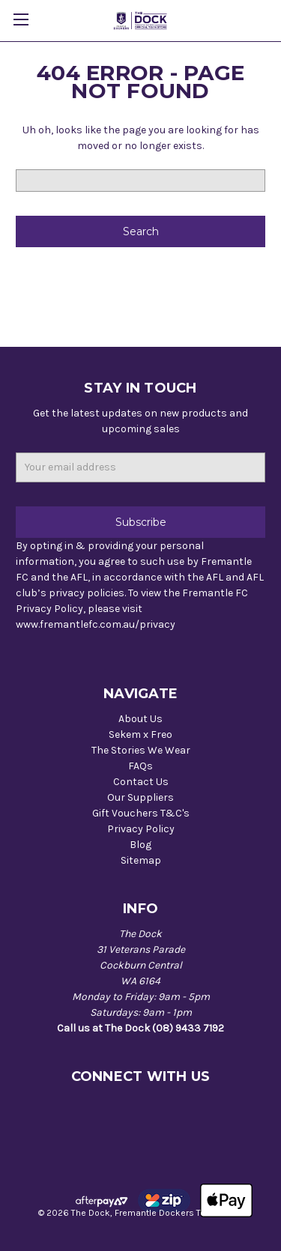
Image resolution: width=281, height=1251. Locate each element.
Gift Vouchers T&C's (141, 813)
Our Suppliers (140, 797)
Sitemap (141, 860)
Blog (140, 844)
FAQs (140, 766)
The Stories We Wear (140, 750)
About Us (140, 718)
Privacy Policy (141, 829)
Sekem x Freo (140, 734)
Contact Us (141, 781)
